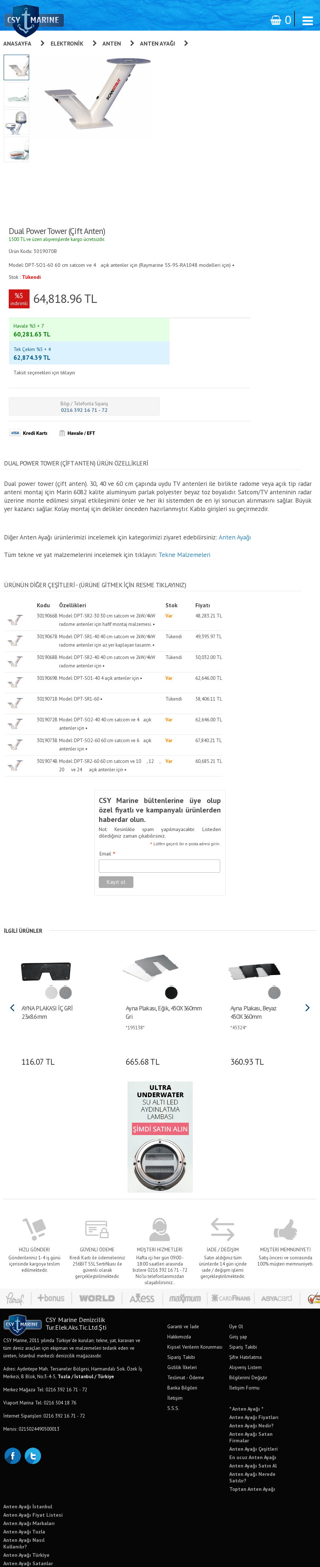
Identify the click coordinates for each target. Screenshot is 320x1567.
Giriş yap (238, 1286)
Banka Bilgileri (182, 1337)
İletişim (175, 1347)
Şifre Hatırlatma (245, 1306)
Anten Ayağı (157, 43)
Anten (111, 43)
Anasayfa (17, 43)
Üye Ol (236, 1275)
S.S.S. (173, 1357)
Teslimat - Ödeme (185, 1327)
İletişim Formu (244, 1337)
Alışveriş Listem (245, 1316)
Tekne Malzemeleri (184, 517)
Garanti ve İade (183, 1275)
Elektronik (67, 43)
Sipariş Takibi (181, 1306)
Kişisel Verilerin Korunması (194, 1296)
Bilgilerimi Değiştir (248, 1327)
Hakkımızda (179, 1286)
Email (97, 804)
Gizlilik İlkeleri (182, 1316)
